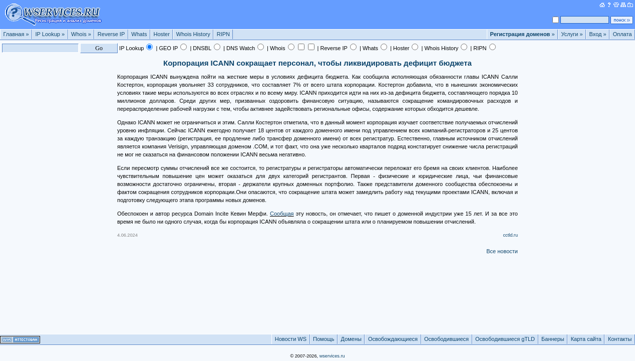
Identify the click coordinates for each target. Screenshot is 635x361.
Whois (81, 34)
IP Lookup (50, 34)
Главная (16, 34)
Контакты (620, 339)
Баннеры (552, 339)
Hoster (161, 34)
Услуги (572, 34)
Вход (597, 34)
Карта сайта (586, 339)
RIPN (223, 34)
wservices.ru (332, 355)
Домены (351, 339)
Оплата (622, 34)
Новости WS (290, 339)
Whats (139, 34)
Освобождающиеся (393, 339)
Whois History (193, 34)
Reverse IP (111, 34)
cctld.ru (510, 235)
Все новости (502, 251)
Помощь (324, 339)
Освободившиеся (446, 339)
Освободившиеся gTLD (505, 339)
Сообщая (282, 214)
